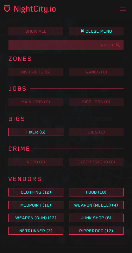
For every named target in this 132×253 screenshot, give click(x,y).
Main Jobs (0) (35, 101)
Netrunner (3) (35, 230)
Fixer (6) (35, 132)
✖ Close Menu (96, 31)
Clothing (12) (36, 192)
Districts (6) (35, 71)
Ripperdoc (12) (96, 230)
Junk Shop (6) (96, 217)
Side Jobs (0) (96, 101)
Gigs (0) (96, 132)
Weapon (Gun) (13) (35, 217)
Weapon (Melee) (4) (96, 205)
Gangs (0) (96, 71)
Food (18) (96, 192)
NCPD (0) (36, 161)
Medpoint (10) (35, 205)
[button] (123, 9)
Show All (35, 31)
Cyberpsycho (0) (96, 161)
